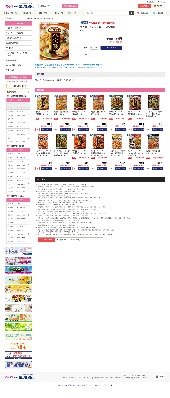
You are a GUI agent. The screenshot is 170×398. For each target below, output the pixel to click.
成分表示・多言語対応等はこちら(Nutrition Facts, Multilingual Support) (69, 65)
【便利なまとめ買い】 (13, 38)
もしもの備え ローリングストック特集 (17, 54)
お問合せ (161, 2)
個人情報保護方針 (99, 378)
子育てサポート (11, 70)
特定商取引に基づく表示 (141, 378)
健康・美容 (43, 13)
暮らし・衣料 (59, 13)
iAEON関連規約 (127, 378)
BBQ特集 (9, 48)
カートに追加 (111, 48)
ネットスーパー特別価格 (14, 33)
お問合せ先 (144, 375)
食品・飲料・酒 (11, 13)
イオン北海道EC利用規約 (113, 378)
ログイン (159, 6)
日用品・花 (27, 13)
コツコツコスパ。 (12, 60)
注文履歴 (160, 13)
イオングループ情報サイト (69, 378)
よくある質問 (136, 375)
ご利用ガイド (152, 2)
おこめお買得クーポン (13, 65)
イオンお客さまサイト (85, 378)
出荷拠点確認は (70, 6)
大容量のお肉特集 (12, 43)
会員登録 (145, 6)
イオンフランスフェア (13, 28)
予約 (74, 13)
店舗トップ (9, 18)
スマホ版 (161, 377)
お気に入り (144, 13)
